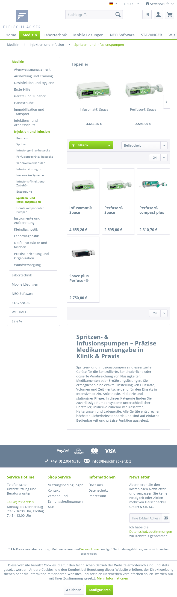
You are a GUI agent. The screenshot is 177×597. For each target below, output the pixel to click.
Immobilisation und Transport (29, 111)
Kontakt (54, 490)
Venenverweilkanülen (30, 163)
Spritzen (21, 144)
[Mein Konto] (158, 14)
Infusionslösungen (28, 169)
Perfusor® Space (143, 109)
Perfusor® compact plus (151, 210)
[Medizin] (29, 35)
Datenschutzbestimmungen (150, 531)
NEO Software (22, 293)
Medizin (18, 61)
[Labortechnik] (55, 35)
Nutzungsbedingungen (65, 485)
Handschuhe (24, 103)
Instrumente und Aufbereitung (27, 220)
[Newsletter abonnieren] (166, 518)
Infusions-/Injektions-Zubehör (30, 183)
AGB (51, 507)
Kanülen (22, 138)
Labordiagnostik (26, 236)
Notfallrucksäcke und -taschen (31, 245)
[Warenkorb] (169, 14)
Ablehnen (73, 590)
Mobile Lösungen (25, 284)
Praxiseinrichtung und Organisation (31, 256)
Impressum (97, 496)
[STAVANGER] (151, 35)
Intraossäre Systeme (30, 175)
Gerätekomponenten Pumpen (30, 210)
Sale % (17, 321)
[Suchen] (118, 14)
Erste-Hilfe (22, 89)
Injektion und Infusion (32, 131)
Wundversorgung (27, 265)
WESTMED (19, 312)
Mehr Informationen (112, 578)
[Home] (10, 35)
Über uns (95, 485)
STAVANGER (21, 303)
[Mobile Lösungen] (88, 35)
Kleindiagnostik (26, 229)
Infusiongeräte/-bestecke (33, 150)
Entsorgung (24, 192)
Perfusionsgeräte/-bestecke (34, 157)
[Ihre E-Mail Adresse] (145, 518)
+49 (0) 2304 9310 (20, 502)
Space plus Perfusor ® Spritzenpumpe (83, 278)
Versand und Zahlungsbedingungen (65, 499)
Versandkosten (90, 549)
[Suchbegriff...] (94, 14)
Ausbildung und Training (33, 76)
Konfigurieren (100, 590)
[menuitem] (94, 14)
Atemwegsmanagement (32, 69)
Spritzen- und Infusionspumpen (28, 200)
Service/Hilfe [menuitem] (158, 4)
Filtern (80, 145)
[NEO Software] (122, 35)
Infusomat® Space (94, 109)
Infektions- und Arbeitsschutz (26, 122)
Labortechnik (22, 275)
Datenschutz (98, 490)
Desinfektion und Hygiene (34, 83)
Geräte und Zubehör (30, 96)
